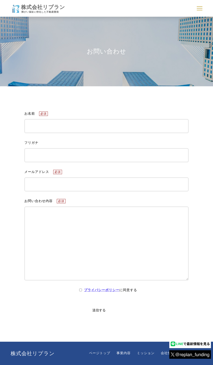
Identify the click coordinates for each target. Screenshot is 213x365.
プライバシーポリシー (101, 290)
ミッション (146, 353)
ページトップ (99, 353)
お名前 (36, 113)
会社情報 (168, 353)
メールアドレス (43, 172)
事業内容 (123, 353)
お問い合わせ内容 (45, 201)
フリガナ (31, 142)
